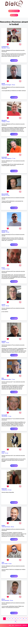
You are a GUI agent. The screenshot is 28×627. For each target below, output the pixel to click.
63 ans (9, 490)
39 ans (13, 84)
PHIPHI (3, 451)
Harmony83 (4, 415)
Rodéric (3, 525)
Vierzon (3, 305)
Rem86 (3, 83)
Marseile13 (4, 120)
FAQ (10, 625)
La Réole (4, 269)
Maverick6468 (5, 194)
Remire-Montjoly (5, 600)
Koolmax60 (4, 157)
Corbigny (4, 121)
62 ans (7, 195)
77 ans (9, 416)
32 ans (11, 600)
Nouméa (4, 195)
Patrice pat (4, 488)
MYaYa (3, 599)
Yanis (3, 562)
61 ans (6, 453)
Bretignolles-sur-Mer (6, 379)
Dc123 (3, 267)
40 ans (12, 526)
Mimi (3, 378)
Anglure (3, 342)
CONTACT (24, 625)
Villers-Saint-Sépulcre (6, 158)
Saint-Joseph (5, 563)
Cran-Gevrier (4, 416)
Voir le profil (14, 60)
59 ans (8, 121)
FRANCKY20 (4, 230)
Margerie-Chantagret (6, 84)
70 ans (7, 342)
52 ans (7, 305)
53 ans (7, 232)
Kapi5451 (4, 341)
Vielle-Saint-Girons (6, 526)
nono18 (3, 304)
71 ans (13, 158)
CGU (13, 625)
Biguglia (3, 232)
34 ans (8, 48)
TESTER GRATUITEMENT (14, 10)
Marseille (4, 48)
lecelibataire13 (5, 46)
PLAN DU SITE (18, 625)
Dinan (3, 453)
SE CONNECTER (14, 15)
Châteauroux (4, 490)
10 (15, 621)
